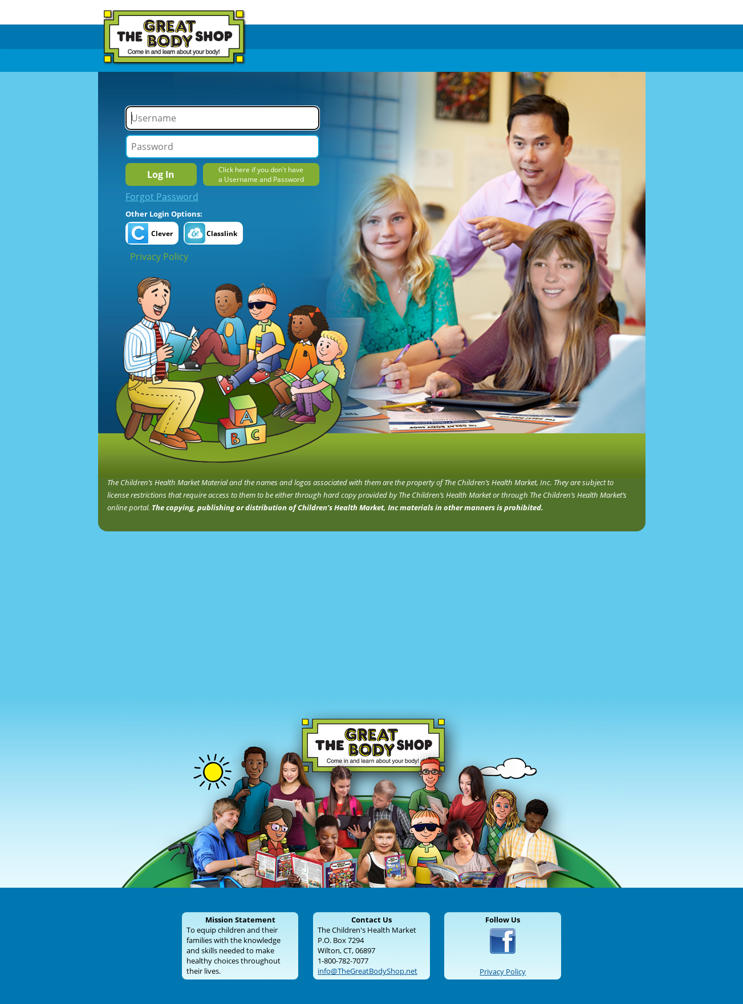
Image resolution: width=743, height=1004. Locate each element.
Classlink (221, 233)
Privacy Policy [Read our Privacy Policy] (503, 971)
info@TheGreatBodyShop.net (367, 971)
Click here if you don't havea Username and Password (261, 174)
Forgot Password (161, 196)
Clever (162, 233)
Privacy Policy (159, 256)
